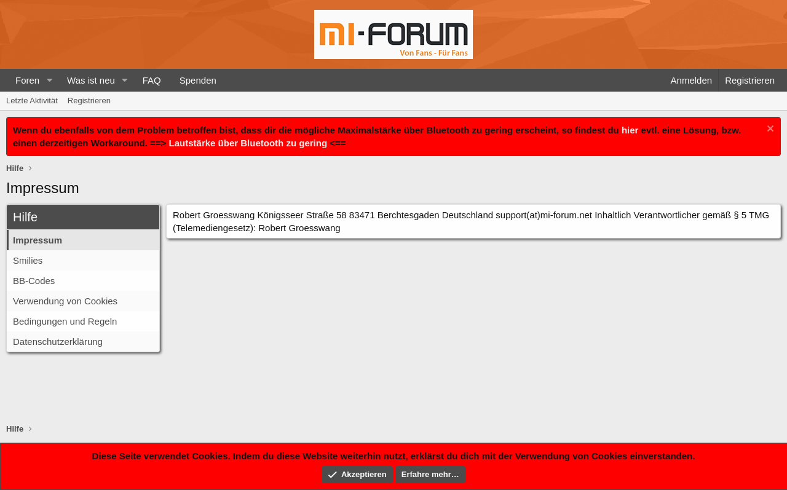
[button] (49, 80)
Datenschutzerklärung (58, 341)
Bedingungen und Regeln (65, 321)
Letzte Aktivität (32, 100)
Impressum (37, 240)
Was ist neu (91, 80)
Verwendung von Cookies (65, 301)
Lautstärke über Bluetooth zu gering (248, 143)
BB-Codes (34, 280)
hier (630, 130)
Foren (27, 80)
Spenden (198, 80)
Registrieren (89, 100)
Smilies (27, 260)
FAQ (152, 80)
